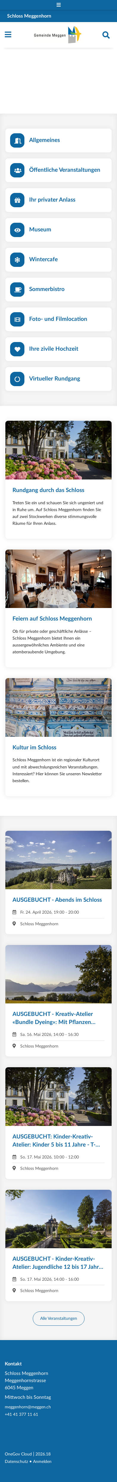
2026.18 (43, 1454)
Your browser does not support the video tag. (58, 81)
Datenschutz (16, 1461)
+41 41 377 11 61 (21, 1414)
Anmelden (42, 1461)
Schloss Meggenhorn (29, 16)
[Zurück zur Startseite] (58, 35)
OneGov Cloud (18, 1454)
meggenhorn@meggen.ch (28, 1407)
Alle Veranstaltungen (58, 1318)
